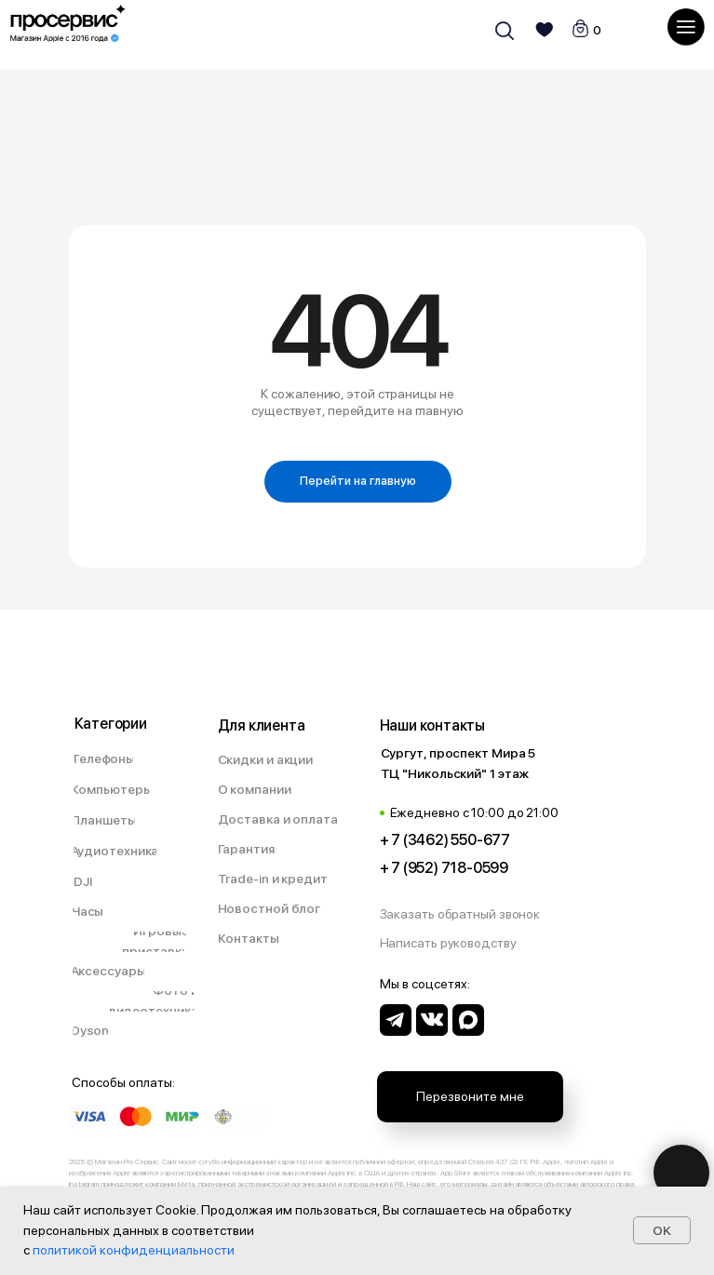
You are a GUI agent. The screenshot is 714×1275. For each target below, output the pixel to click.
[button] (470, 915)
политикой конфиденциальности (134, 1249)
